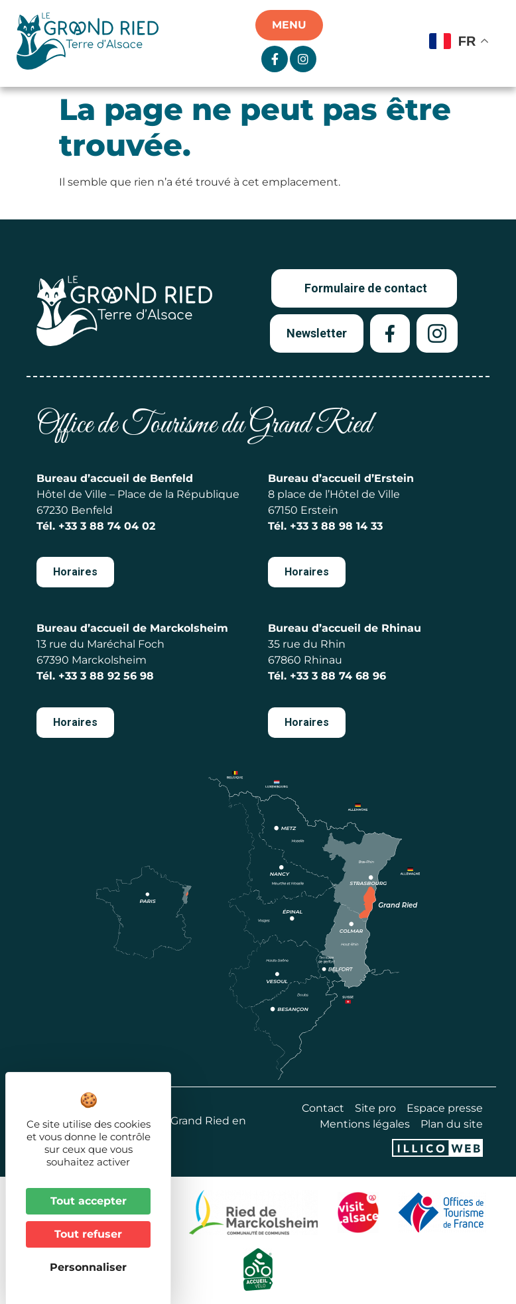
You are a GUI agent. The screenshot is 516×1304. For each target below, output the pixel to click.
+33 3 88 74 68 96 (338, 676)
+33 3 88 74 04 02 (106, 526)
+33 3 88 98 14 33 (336, 526)
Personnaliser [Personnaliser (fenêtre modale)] (88, 1267)
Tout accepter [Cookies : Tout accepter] (88, 1201)
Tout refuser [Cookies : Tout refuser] (88, 1234)
